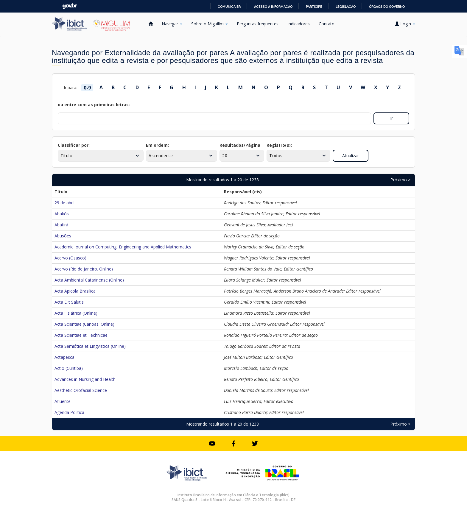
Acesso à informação (273, 6)
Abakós (62, 214)
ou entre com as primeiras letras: (94, 104)
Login (405, 24)
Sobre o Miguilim (209, 24)
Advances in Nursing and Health (85, 379)
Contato (326, 24)
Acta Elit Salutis (69, 302)
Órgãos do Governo (387, 6)
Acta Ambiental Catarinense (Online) (89, 280)
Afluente (63, 401)
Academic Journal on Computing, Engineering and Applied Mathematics (123, 247)
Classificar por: (74, 145)
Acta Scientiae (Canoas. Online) (84, 324)
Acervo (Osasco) (70, 258)
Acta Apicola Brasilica (75, 291)
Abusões (63, 236)
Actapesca (64, 357)
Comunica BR (229, 6)
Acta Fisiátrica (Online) (76, 313)
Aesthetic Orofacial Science (81, 390)
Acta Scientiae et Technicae (81, 335)
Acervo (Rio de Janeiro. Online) (84, 269)
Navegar (172, 24)
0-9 (87, 87)
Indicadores (298, 24)
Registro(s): (279, 145)
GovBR (69, 6)
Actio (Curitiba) (69, 368)
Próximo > (400, 180)
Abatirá (61, 225)
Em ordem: (157, 145)
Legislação (346, 6)
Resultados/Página (240, 145)
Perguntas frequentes (257, 24)
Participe (314, 6)
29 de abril (64, 202)
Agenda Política (69, 412)
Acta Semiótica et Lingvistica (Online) (90, 346)
